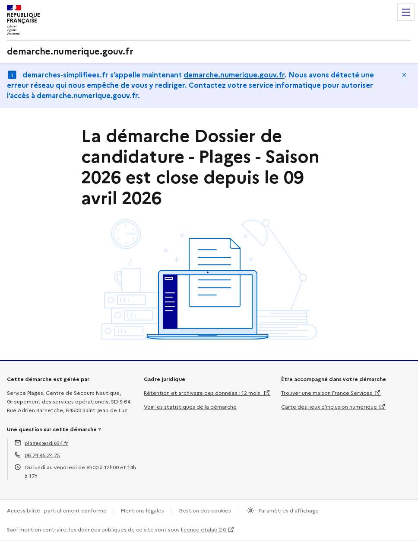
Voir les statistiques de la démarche (190, 406)
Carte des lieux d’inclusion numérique (329, 406)
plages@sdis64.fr (46, 443)
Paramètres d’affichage (288, 510)
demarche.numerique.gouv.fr (234, 75)
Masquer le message (404, 75)
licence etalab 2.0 (203, 529)
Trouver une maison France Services (326, 393)
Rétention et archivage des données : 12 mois (203, 393)
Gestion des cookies (204, 510)
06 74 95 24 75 (42, 455)
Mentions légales (142, 510)
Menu (406, 12)
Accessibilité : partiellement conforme (57, 510)
